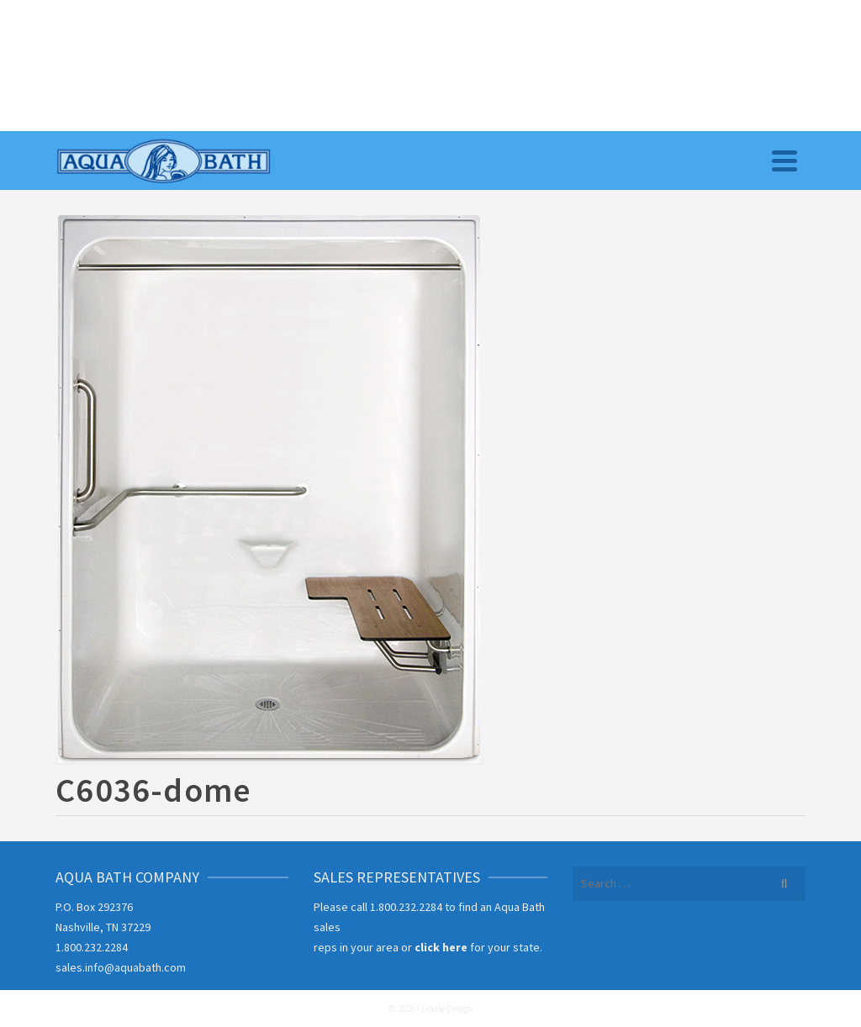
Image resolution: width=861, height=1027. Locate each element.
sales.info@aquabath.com (120, 967)
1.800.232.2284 (91, 947)
